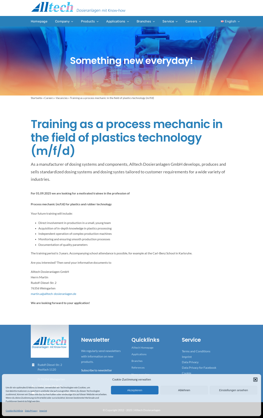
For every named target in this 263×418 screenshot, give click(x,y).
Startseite (36, 98)
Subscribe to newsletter (96, 370)
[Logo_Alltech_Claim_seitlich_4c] (78, 3)
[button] (255, 379)
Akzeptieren (134, 390)
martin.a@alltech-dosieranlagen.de (53, 293)
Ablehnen (184, 390)
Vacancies (62, 98)
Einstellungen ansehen (233, 390)
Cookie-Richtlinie (14, 410)
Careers (49, 98)
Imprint (43, 410)
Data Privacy (31, 410)
